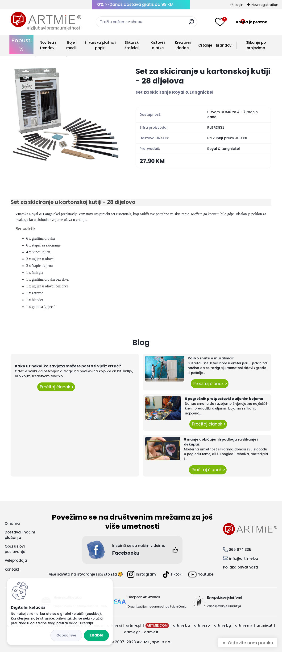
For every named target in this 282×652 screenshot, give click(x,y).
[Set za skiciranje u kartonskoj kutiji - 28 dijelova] (65, 114)
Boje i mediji (72, 45)
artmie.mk (243, 625)
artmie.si (114, 625)
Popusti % (21, 44)
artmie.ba (181, 625)
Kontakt (12, 569)
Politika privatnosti (240, 567)
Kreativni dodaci (183, 45)
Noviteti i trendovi (48, 45)
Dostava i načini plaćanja (20, 535)
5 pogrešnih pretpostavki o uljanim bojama (224, 398)
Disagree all (66, 635)
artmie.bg (222, 625)
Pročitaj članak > (56, 387)
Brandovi (224, 45)
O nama (12, 523)
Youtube (200, 574)
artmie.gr (132, 632)
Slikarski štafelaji (132, 45)
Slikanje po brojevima (256, 45)
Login (239, 4)
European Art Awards (144, 597)
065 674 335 (240, 549)
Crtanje (205, 45)
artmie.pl (133, 625)
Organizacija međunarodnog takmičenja (157, 606)
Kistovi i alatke (158, 45)
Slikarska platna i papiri (100, 45)
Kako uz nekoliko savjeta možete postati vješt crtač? (68, 366)
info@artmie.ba (243, 558)
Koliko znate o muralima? (211, 358)
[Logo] (46, 21)
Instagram (141, 574)
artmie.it (151, 632)
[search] (191, 23)
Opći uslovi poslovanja (15, 549)
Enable (96, 635)
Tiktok (172, 574)
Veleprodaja (16, 560)
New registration (265, 4)
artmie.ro (202, 625)
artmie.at (264, 625)
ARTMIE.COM (157, 625)
